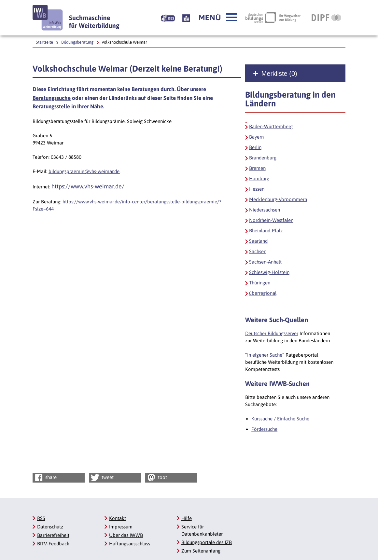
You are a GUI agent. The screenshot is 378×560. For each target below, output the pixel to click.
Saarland (258, 241)
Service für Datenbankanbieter (202, 530)
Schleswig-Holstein (269, 272)
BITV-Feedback (53, 543)
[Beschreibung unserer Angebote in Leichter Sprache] (186, 17)
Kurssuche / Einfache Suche (280, 418)
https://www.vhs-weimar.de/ (87, 186)
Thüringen (259, 282)
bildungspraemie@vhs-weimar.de (84, 171)
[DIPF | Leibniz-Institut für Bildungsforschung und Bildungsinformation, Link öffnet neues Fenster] (326, 17)
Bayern (256, 137)
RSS (41, 518)
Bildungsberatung (77, 42)
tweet (102, 477)
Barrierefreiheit (53, 535)
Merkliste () (279, 73)
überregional (262, 293)
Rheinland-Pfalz (266, 230)
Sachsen (257, 251)
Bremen (257, 168)
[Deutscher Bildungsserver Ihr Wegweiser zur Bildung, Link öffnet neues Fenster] (273, 17)
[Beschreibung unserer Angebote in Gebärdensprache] (168, 17)
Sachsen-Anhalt (265, 262)
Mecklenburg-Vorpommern (278, 199)
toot (156, 477)
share (45, 477)
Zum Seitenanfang (200, 550)
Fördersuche (264, 429)
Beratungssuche (52, 98)
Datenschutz (50, 526)
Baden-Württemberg (271, 126)
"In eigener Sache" (264, 355)
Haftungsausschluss (129, 543)
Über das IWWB (126, 535)
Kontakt (117, 518)
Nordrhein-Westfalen (271, 220)
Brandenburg (262, 157)
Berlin (255, 147)
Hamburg (259, 178)
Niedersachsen (264, 209)
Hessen (256, 189)
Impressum (121, 526)
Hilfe (186, 518)
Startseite (44, 42)
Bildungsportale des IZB (206, 542)
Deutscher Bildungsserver (271, 333)
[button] (217, 17)
